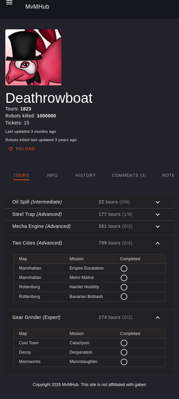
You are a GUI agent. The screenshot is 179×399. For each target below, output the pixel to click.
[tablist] (89, 175)
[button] (89, 202)
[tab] (21, 175)
